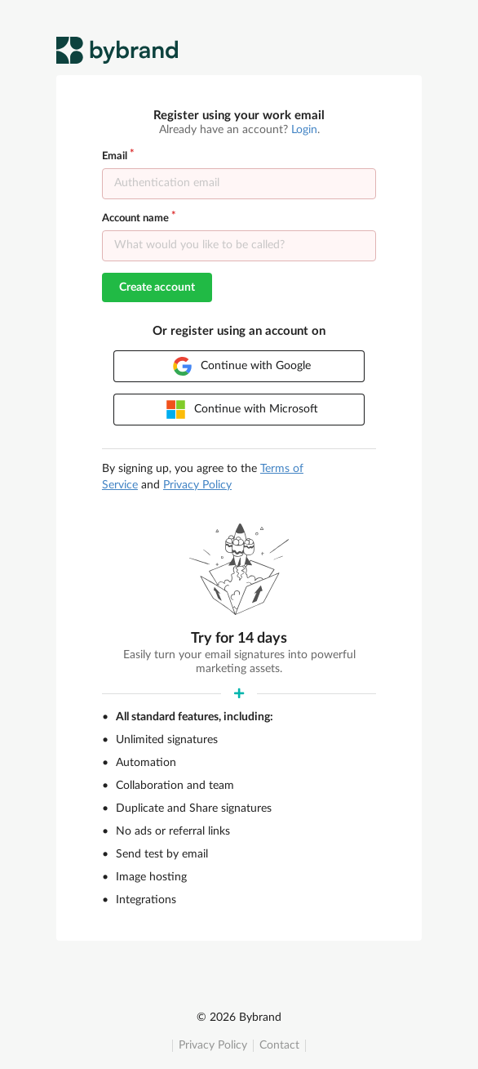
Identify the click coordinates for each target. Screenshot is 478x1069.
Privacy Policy (213, 1045)
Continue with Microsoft (242, 409)
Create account (157, 287)
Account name (135, 218)
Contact (279, 1045)
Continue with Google (242, 366)
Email (114, 156)
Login (304, 130)
